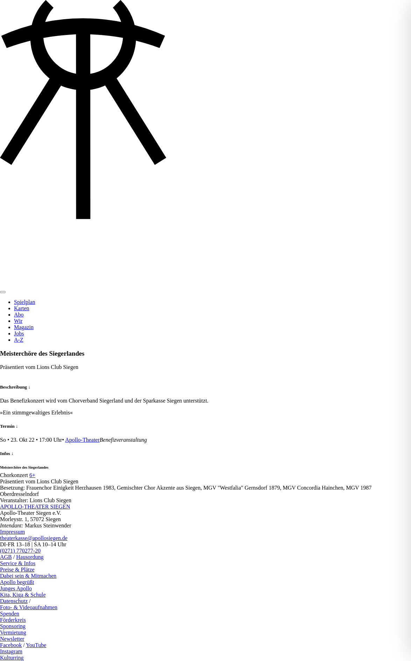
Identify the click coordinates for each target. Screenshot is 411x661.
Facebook (11, 645)
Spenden (9, 614)
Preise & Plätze (17, 570)
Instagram (11, 651)
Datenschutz (14, 601)
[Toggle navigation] (3, 292)
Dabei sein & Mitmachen (28, 576)
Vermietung (13, 632)
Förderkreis (13, 620)
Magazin (24, 327)
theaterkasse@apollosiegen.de (34, 538)
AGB (6, 557)
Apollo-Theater (82, 440)
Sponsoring (13, 626)
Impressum (12, 532)
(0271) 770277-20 (20, 551)
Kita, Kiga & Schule (23, 595)
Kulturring (12, 658)
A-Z (18, 340)
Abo (19, 315)
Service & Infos (17, 563)
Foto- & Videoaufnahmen (28, 607)
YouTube (36, 645)
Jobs (19, 333)
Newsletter (12, 639)
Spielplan (24, 302)
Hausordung (29, 557)
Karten (21, 308)
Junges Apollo (16, 588)
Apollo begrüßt (17, 582)
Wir (18, 321)
